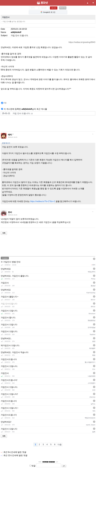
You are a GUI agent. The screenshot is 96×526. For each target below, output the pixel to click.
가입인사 (6, 17)
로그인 (53, 8)
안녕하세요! (6, 422)
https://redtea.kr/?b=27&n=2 (42, 201)
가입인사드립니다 (9, 359)
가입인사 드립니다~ (9, 408)
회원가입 (63, 8)
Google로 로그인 (48, 12)
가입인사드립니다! (9, 380)
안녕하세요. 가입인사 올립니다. (15, 276)
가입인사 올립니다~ (9, 297)
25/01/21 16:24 (12, 215)
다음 (60, 444)
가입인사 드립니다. (9, 311)
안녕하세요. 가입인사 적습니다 (14, 352)
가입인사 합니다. (8, 317)
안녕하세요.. (6, 338)
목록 (3, 233)
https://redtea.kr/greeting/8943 (82, 42)
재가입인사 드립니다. (10, 345)
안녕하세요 (6, 269)
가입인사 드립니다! (9, 394)
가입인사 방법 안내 (11, 262)
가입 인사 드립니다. (17, 113)
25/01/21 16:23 (12, 137)
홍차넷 (46, 2)
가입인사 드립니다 (9, 324)
